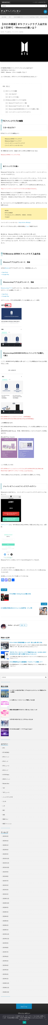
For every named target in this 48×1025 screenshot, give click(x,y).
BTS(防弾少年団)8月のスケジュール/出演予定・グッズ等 (16, 608)
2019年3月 (5, 969)
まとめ (4, 801)
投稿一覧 (23, 625)
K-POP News (6, 774)
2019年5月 (5, 961)
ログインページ (5, 524)
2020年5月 (5, 912)
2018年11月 (6, 987)
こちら (27, 226)
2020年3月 (5, 921)
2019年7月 (5, 952)
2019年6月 (5, 956)
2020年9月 (5, 907)
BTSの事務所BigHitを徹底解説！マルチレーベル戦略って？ (26, 662)
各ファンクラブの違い (12, 97)
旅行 (4, 810)
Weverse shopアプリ (6, 288)
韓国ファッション (7, 823)
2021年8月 (5, 876)
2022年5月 (5, 854)
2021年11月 (6, 863)
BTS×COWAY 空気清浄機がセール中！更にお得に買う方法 (26, 642)
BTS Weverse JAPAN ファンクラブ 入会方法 (14, 100)
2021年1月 (5, 894)
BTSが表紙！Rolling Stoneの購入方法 (20, 594)
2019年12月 (6, 934)
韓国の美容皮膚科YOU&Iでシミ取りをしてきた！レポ (23, 709)
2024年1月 (5, 845)
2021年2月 (5, 889)
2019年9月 (5, 943)
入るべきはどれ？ (11, 94)
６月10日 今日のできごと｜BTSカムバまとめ (21, 719)
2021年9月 (5, 872)
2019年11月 (6, 938)
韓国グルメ (5, 819)
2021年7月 (5, 880)
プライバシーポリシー (24, 1013)
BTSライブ (5, 770)
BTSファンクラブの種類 (10, 91)
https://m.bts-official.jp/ (25, 222)
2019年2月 (5, 974)
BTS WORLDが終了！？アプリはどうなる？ (21, 729)
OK (24, 1022)
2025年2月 (5, 836)
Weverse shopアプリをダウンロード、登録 (17, 106)
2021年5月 (5, 885)
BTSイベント (6, 757)
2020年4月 (5, 916)
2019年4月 (5, 965)
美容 (4, 814)
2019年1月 (5, 978)
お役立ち (9, 31)
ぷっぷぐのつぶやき (8, 797)
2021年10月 (6, 867)
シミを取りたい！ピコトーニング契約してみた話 (22, 700)
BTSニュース (6, 765)
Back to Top (24, 1006)
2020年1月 (5, 929)
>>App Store (4, 272)
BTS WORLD (6, 752)
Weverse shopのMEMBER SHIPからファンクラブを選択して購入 (22, 109)
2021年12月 (6, 858)
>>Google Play (5, 274)
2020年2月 (5, 925)
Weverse (7, 268)
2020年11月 (6, 898)
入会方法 (21, 31)
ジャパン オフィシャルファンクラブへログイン (18, 112)
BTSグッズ (5, 761)
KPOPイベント (6, 779)
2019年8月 (5, 947)
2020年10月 (6, 903)
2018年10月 (6, 992)
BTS (3, 31)
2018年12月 (6, 983)
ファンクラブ (15, 31)
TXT (4, 788)
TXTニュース (6, 792)
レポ (4, 806)
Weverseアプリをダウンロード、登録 (16, 103)
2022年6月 (5, 849)
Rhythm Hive (6, 783)
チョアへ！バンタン (11, 11)
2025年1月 (5, 840)
